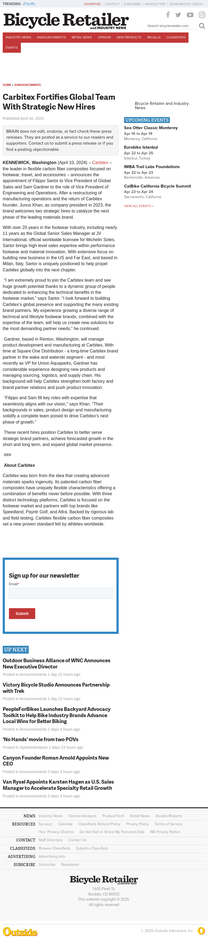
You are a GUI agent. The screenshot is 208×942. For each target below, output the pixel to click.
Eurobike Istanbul (141, 147)
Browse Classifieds (54, 848)
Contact (112, 4)
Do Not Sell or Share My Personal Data (112, 832)
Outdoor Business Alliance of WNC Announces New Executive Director (56, 663)
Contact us (38, 143)
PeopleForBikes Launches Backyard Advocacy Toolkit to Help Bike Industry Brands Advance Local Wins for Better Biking (56, 715)
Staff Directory (51, 840)
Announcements (51, 37)
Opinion (104, 37)
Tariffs (30, 4)
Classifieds (176, 37)
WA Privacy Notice (165, 832)
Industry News (18, 37)
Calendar (65, 824)
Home (7, 85)
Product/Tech (113, 816)
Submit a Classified (92, 848)
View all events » (138, 206)
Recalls (154, 37)
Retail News (82, 37)
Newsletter (155, 4)
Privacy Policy (137, 824)
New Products (129, 37)
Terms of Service (169, 824)
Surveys (45, 824)
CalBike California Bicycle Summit (157, 186)
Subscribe (132, 4)
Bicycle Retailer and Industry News (162, 106)
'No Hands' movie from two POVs (41, 739)
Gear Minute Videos (186, 4)
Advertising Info (52, 856)
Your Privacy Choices (56, 832)
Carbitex (99, 162)
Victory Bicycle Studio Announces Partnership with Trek (56, 687)
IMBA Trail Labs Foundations (152, 166)
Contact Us (77, 840)
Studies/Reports (168, 816)
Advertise (92, 4)
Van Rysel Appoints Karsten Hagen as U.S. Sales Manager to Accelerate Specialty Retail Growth (58, 784)
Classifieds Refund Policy (100, 824)
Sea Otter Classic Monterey (151, 128)
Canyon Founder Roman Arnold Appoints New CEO (56, 760)
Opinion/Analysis (34, 747)
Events (12, 47)
